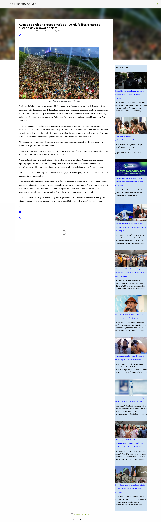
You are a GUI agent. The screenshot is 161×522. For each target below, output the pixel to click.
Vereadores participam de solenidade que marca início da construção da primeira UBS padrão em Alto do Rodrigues (130, 272)
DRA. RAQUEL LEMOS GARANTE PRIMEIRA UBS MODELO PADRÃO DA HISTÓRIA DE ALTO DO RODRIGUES (129, 443)
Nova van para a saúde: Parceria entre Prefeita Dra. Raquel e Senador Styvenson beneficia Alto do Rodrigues (130, 227)
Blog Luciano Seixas (21, 4)
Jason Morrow (85, 519)
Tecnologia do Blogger (80, 514)
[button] (20, 35)
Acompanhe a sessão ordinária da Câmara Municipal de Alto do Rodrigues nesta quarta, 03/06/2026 (129, 181)
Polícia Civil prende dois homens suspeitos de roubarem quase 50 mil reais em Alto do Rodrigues (129, 94)
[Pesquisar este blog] (147, 4)
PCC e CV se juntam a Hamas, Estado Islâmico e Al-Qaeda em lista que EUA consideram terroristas (130, 488)
